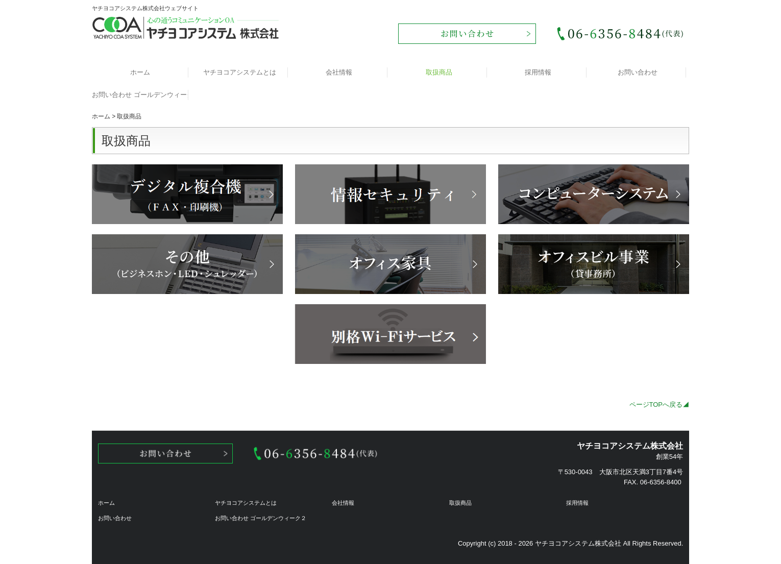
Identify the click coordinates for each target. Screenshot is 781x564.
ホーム (140, 72)
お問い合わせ (637, 72)
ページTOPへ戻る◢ (659, 404)
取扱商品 (439, 72)
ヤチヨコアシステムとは (239, 72)
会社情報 (339, 72)
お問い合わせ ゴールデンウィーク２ (140, 95)
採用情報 (538, 72)
